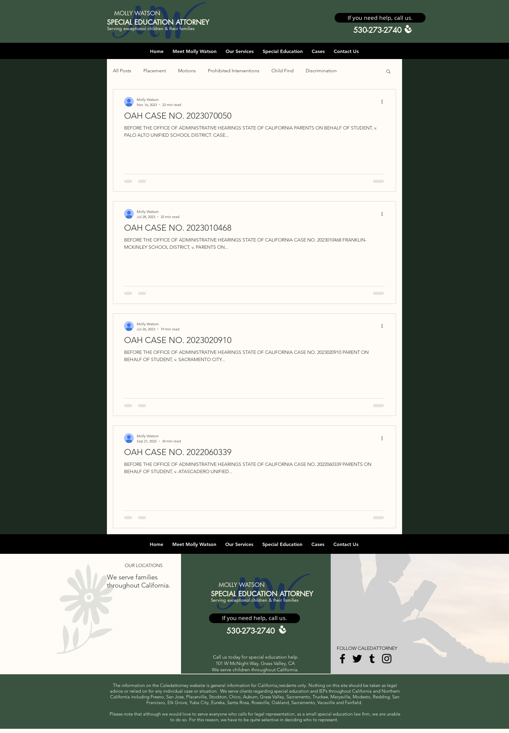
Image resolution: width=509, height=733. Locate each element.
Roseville (260, 702)
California (267, 685)
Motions (187, 70)
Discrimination (321, 70)
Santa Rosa (238, 702)
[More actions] (384, 101)
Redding (381, 697)
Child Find (282, 70)
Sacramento (298, 697)
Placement (154, 70)
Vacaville (326, 702)
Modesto (361, 697)
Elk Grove (177, 702)
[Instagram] (386, 658)
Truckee (320, 697)
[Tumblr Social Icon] (372, 658)
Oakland (280, 702)
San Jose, (175, 697)
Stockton (217, 697)
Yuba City (199, 702)
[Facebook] (342, 658)
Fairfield (353, 702)
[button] (380, 18)
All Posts (122, 70)
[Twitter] (357, 658)
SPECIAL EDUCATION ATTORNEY (158, 22)
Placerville (196, 697)
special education (291, 691)
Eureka (218, 702)
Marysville (340, 697)
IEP (322, 691)
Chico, (235, 697)
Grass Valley (272, 697)
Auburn (250, 697)
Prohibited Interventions (233, 70)
